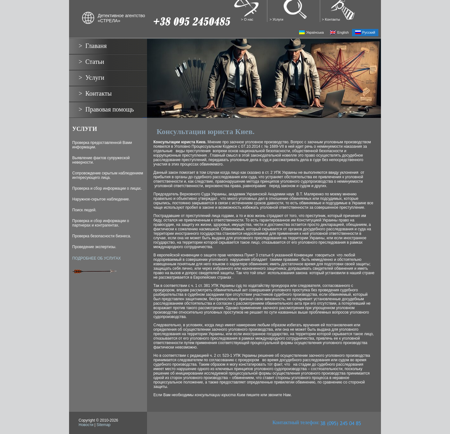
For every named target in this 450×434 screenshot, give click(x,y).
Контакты (332, 19)
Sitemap (103, 425)
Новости (86, 425)
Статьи (94, 61)
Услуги (278, 19)
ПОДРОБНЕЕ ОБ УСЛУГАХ (96, 258)
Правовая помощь (109, 109)
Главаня (96, 45)
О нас (249, 19)
